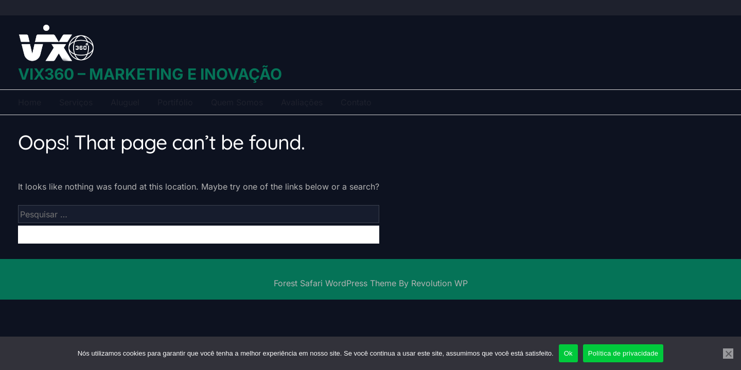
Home (29, 102)
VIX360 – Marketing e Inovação (150, 74)
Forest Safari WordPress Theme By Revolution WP (371, 283)
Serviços (76, 102)
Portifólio (175, 102)
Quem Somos (237, 102)
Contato (356, 102)
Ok (568, 353)
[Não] (728, 353)
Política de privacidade (623, 353)
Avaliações (302, 102)
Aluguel (125, 102)
